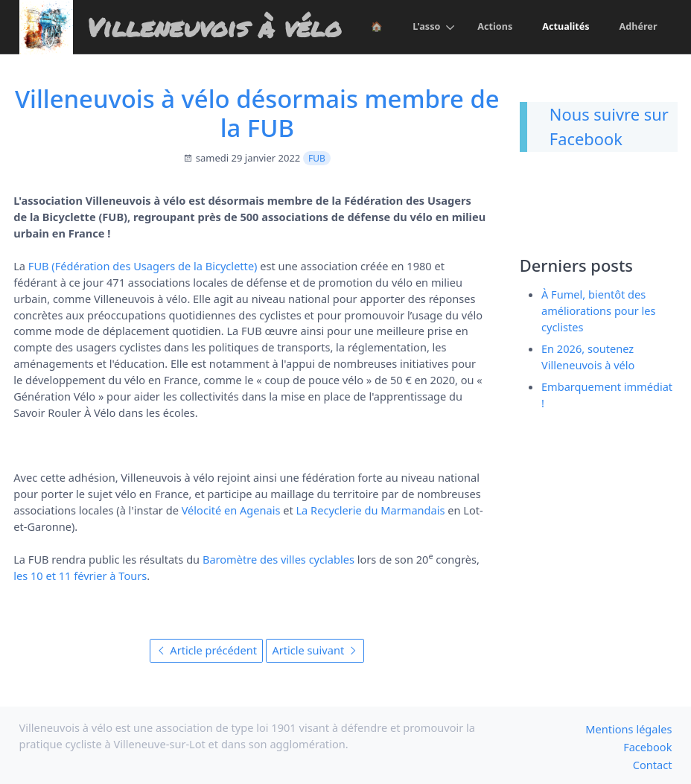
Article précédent (207, 650)
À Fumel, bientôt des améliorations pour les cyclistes (598, 310)
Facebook (647, 746)
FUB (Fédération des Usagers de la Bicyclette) (143, 265)
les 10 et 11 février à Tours (80, 575)
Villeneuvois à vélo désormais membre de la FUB (257, 113)
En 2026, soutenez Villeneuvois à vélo (587, 356)
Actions (494, 27)
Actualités (565, 27)
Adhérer (638, 27)
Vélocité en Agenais (231, 510)
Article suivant (315, 650)
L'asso (425, 27)
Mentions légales (628, 728)
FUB (316, 158)
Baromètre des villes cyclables (278, 559)
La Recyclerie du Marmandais (370, 510)
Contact (652, 764)
